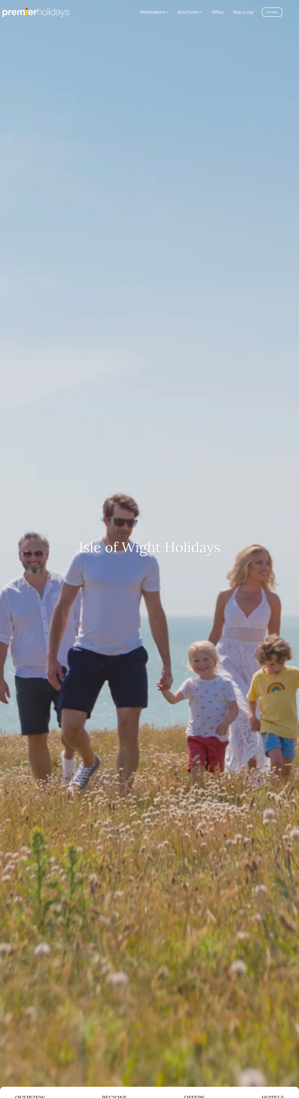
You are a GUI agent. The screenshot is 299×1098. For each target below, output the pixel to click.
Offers (218, 12)
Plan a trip (243, 12)
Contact (272, 12)
